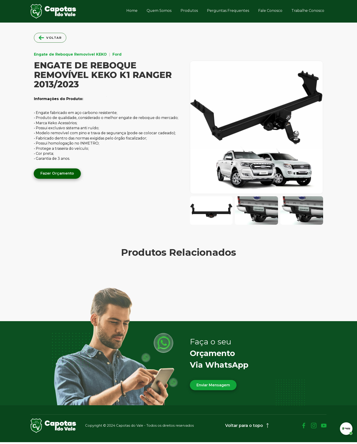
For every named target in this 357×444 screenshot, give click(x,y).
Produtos (189, 10)
